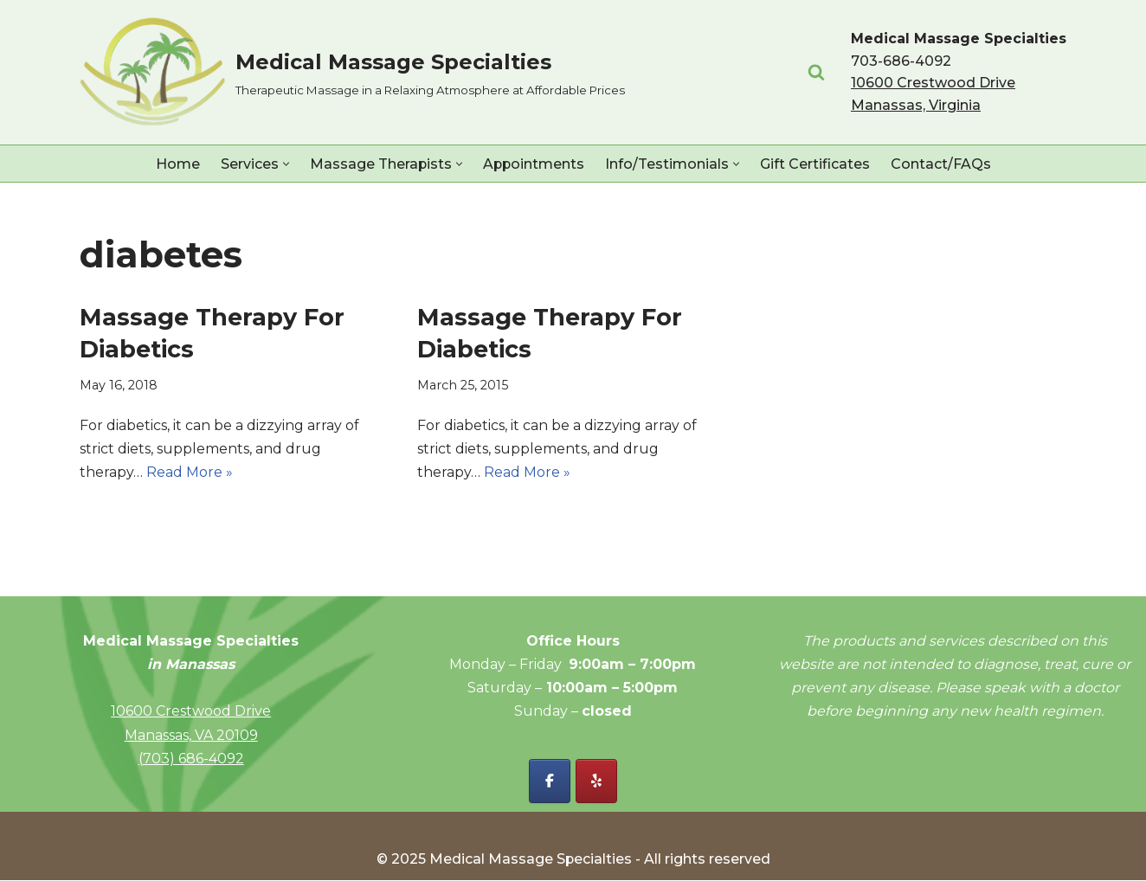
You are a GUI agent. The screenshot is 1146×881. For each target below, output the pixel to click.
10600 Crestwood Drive (191, 712)
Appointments (533, 164)
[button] (284, 164)
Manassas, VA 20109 (191, 735)
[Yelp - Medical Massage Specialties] (596, 782)
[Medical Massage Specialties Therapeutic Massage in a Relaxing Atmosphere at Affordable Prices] (352, 72)
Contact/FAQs (942, 164)
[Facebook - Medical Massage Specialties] (549, 782)
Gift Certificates (816, 164)
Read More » (189, 472)
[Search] (816, 71)
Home (176, 164)
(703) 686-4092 (191, 758)
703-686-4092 (901, 61)
